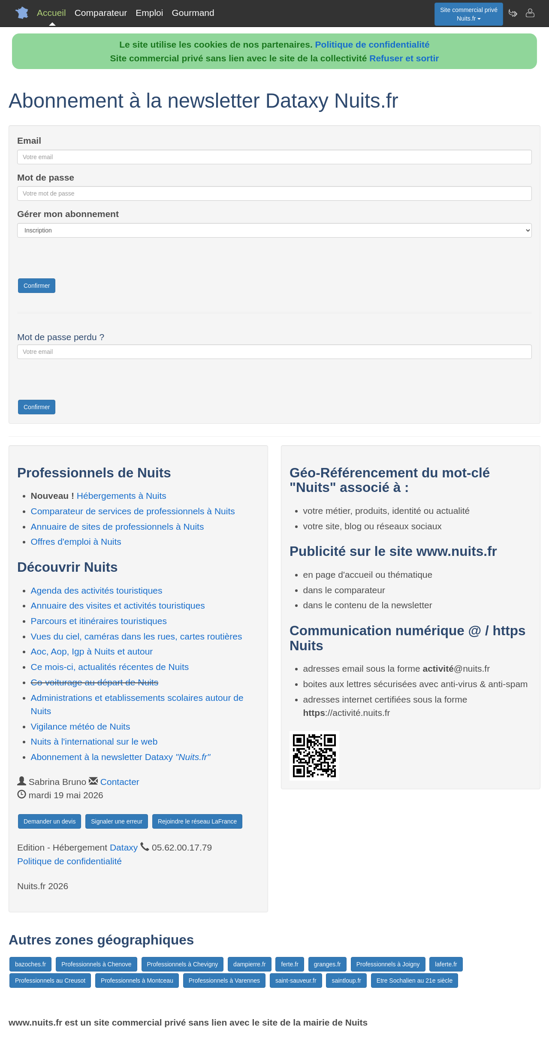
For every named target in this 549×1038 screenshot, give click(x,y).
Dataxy (124, 847)
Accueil (51, 13)
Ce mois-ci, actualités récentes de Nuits (110, 667)
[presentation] (82, 261)
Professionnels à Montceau (137, 980)
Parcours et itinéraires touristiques (99, 621)
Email (29, 140)
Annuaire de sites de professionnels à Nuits (117, 526)
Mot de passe (45, 177)
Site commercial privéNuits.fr (469, 14)
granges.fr (327, 964)
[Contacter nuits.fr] (529, 13)
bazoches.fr (30, 964)
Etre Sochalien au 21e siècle (414, 980)
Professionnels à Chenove (96, 964)
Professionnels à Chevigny (182, 964)
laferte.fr (446, 964)
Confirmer (37, 285)
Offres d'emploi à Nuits (76, 541)
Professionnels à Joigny (388, 964)
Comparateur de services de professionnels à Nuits (133, 511)
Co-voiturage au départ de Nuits (95, 682)
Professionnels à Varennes (224, 980)
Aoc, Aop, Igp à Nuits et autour (92, 651)
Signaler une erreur (116, 821)
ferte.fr (289, 964)
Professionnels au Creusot (50, 980)
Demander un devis (49, 821)
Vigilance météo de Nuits (80, 726)
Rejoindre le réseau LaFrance (197, 821)
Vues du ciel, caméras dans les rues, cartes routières (136, 636)
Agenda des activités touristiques (97, 590)
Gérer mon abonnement (68, 214)
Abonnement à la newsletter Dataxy (121, 757)
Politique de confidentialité (372, 44)
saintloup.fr (346, 980)
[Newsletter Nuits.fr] (512, 13)
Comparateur (101, 13)
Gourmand (193, 13)
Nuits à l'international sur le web (94, 741)
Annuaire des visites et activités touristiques (118, 605)
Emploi (149, 13)
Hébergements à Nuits (121, 496)
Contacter (119, 782)
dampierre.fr (249, 964)
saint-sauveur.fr (296, 980)
